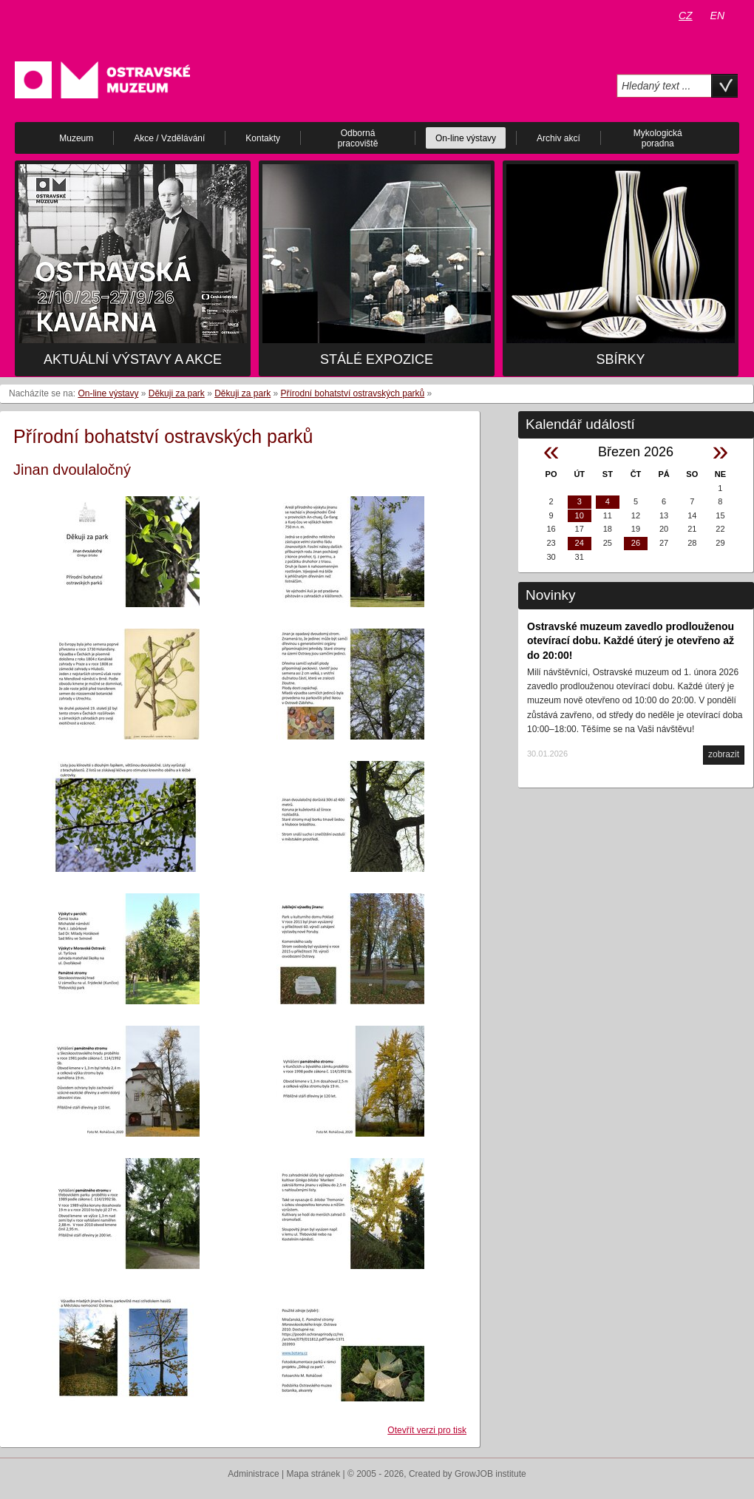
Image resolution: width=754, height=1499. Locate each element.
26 (635, 542)
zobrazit (723, 754)
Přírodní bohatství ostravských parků (353, 393)
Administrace (253, 1474)
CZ (686, 15)
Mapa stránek (314, 1474)
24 (579, 542)
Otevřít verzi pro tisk (426, 1430)
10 (579, 515)
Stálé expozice (376, 359)
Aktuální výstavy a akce (133, 359)
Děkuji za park (177, 393)
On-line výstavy (108, 393)
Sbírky (620, 359)
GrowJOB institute (490, 1474)
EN (717, 15)
